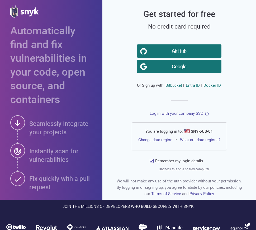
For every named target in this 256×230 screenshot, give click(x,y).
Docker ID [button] (212, 85)
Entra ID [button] (193, 85)
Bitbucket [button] (173, 85)
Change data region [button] (155, 139)
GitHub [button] (180, 51)
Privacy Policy (201, 193)
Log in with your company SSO (176, 113)
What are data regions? (200, 139)
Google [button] (180, 66)
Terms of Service (166, 193)
